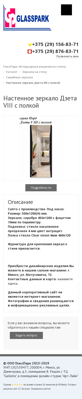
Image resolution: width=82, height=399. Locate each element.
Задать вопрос (26, 335)
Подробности (41, 188)
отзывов (38, 384)
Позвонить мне (67, 56)
